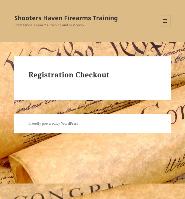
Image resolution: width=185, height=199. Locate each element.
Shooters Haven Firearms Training (66, 18)
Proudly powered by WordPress (53, 123)
